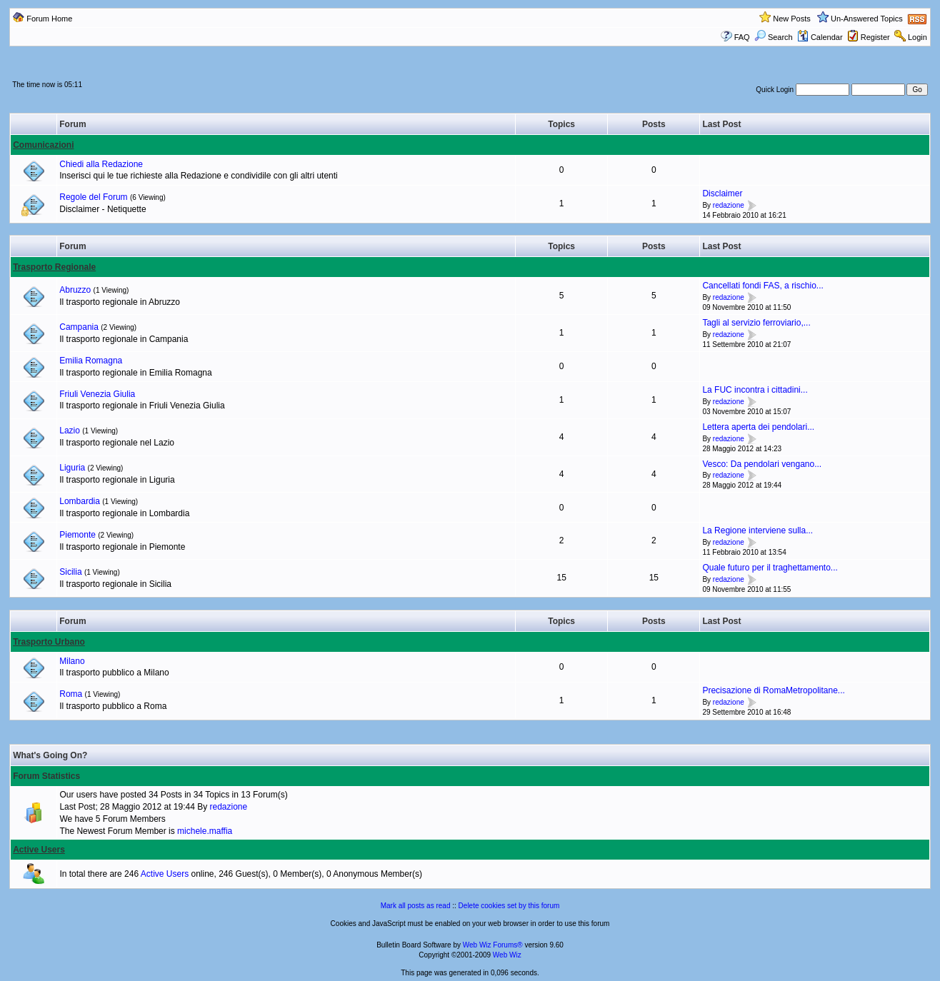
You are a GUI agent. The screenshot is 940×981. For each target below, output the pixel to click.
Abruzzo (75, 290)
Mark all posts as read (416, 906)
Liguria (72, 468)
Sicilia (70, 572)
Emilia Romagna (90, 361)
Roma (70, 694)
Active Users (39, 850)
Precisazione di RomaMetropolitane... (773, 690)
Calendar (820, 37)
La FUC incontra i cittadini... (754, 390)
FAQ (742, 37)
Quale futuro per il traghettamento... (769, 568)
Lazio (69, 431)
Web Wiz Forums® (493, 945)
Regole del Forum (93, 197)
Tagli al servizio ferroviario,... (756, 323)
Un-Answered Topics (867, 18)
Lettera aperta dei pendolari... (758, 427)
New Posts (792, 18)
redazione (728, 205)
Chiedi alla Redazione (101, 164)
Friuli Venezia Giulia (97, 394)
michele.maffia (204, 831)
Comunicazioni (43, 145)
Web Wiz (507, 955)
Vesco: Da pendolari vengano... (761, 464)
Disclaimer (722, 193)
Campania (79, 327)
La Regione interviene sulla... (757, 530)
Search (773, 37)
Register (875, 37)
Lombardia (79, 501)
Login (917, 37)
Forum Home (49, 18)
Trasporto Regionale (54, 267)
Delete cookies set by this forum (509, 906)
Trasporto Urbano (49, 642)
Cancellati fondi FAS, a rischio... (762, 286)
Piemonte (77, 535)
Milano (71, 661)
